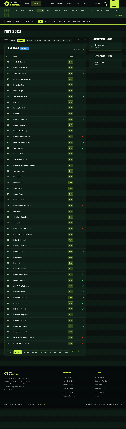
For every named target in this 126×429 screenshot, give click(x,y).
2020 (69, 11)
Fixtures (88, 3)
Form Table (98, 385)
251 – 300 (56, 41)
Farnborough (18, 91)
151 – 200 (38, 41)
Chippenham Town (101, 46)
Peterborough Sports (21, 143)
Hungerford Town (19, 275)
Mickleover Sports (20, 344)
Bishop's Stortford (20, 68)
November (82, 22)
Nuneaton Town (19, 292)
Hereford (16, 103)
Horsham (16, 258)
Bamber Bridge (18, 321)
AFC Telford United (20, 287)
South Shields (18, 74)
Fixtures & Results (100, 382)
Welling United (18, 172)
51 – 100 (21, 41)
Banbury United (19, 126)
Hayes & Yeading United (22, 229)
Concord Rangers (19, 315)
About (96, 397)
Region (69, 3)
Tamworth (17, 155)
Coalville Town (18, 63)
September (62, 22)
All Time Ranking (68, 385)
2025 (24, 11)
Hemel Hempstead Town (22, 137)
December (93, 22)
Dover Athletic (18, 269)
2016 (105, 11)
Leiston (16, 212)
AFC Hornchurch (19, 160)
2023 (42, 11)
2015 (113, 11)
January (9, 22)
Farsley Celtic (18, 109)
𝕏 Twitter (97, 405)
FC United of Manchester (22, 338)
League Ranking (68, 389)
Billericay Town (19, 310)
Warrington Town (19, 132)
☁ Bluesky (89, 405)
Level (78, 3)
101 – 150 (29, 41)
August (51, 22)
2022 (51, 11)
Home (27, 3)
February (19, 22)
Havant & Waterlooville (21, 80)
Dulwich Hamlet (19, 241)
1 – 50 (13, 41)
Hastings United (19, 298)
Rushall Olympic (19, 327)
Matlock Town (18, 304)
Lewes (15, 264)
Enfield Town (18, 281)
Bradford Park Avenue (21, 206)
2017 (96, 11)
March (28, 22)
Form (52, 3)
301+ (63, 41)
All (70, 41)
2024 (33, 11)
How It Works (99, 393)
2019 (78, 11)
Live (44, 3)
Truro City (17, 149)
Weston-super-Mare (20, 97)
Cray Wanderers (19, 333)
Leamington (17, 183)
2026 (15, 11)
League (60, 3)
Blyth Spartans (19, 120)
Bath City (16, 114)
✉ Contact (104, 405)
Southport (17, 189)
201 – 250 (47, 41)
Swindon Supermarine (21, 235)
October (72, 22)
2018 (87, 11)
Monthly (36, 3)
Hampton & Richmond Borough (24, 166)
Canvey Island (18, 246)
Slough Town (18, 195)
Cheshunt (17, 252)
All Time (105, 3)
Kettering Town (19, 86)
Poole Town (17, 200)
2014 (8, 15)
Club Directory (99, 378)
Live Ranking (67, 378)
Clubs (97, 3)
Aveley (15, 223)
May (43, 22)
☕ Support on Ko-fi (115, 405)
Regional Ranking (69, 397)
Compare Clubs (99, 389)
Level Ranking (68, 393)
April (36, 22)
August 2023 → (78, 352)
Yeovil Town (99, 63)
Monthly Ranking (68, 382)
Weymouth (17, 178)
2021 (60, 11)
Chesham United (19, 218)
